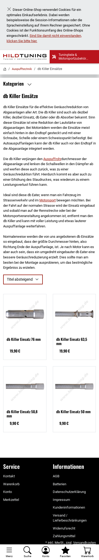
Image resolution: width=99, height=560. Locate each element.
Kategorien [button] (18, 84)
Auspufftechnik (22, 69)
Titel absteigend (20, 279)
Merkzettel (11, 500)
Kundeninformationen (69, 507)
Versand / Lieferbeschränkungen (70, 518)
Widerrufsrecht (64, 528)
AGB (56, 476)
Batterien (59, 484)
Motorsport (47, 200)
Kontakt (9, 476)
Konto (7, 492)
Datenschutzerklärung (69, 492)
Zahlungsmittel (64, 536)
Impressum (61, 500)
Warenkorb (11, 484)
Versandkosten (84, 543)
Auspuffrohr (52, 159)
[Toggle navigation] (9, 552)
